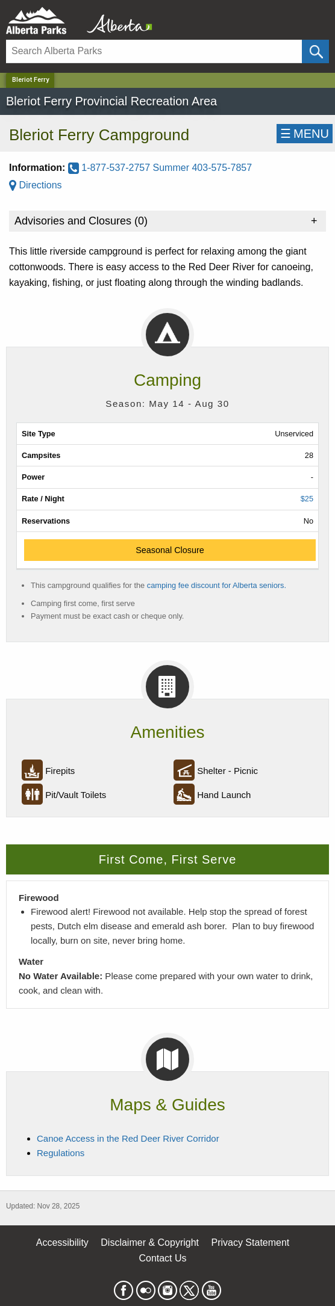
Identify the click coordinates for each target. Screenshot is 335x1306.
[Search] (154, 51)
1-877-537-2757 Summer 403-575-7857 (160, 167)
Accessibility (62, 1242)
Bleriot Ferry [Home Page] (30, 80)
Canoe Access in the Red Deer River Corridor (128, 1138)
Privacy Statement (250, 1242)
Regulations (60, 1153)
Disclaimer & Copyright (150, 1242)
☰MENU (304, 133)
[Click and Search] (315, 51)
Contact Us (162, 1258)
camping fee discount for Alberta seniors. (216, 585)
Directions (35, 185)
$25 (307, 498)
